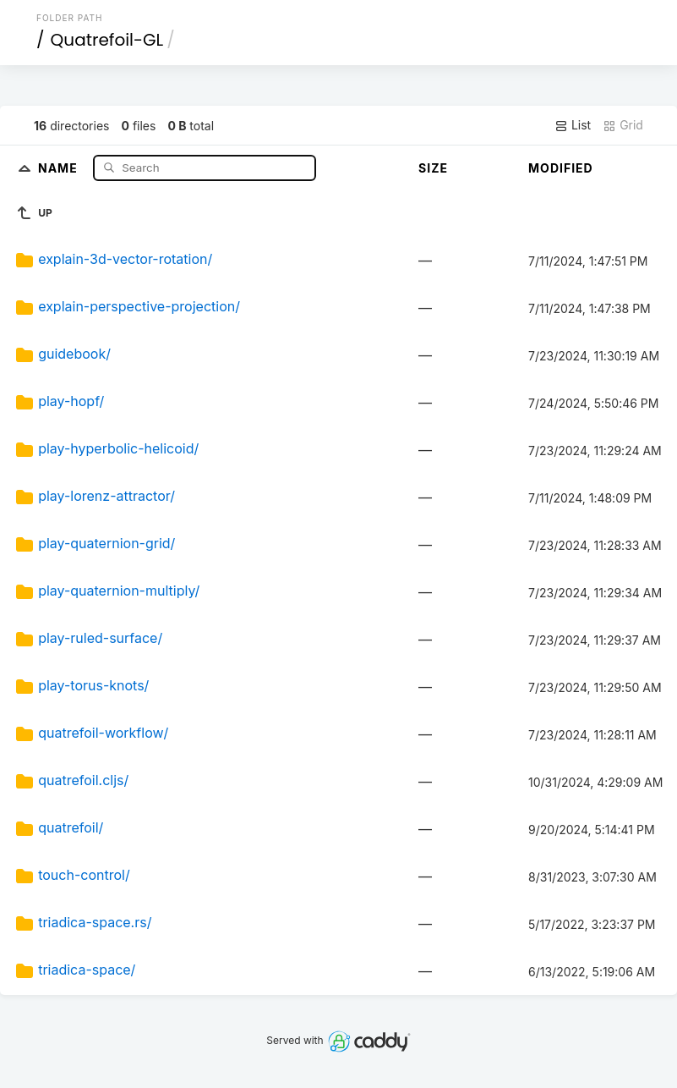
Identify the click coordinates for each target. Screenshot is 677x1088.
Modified (560, 168)
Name (59, 167)
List (572, 125)
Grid (623, 125)
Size (433, 168)
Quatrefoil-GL (107, 40)
